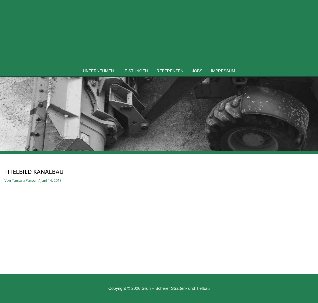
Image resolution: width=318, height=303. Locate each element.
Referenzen (170, 72)
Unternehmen (99, 72)
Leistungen (135, 72)
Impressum (222, 72)
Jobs (196, 72)
